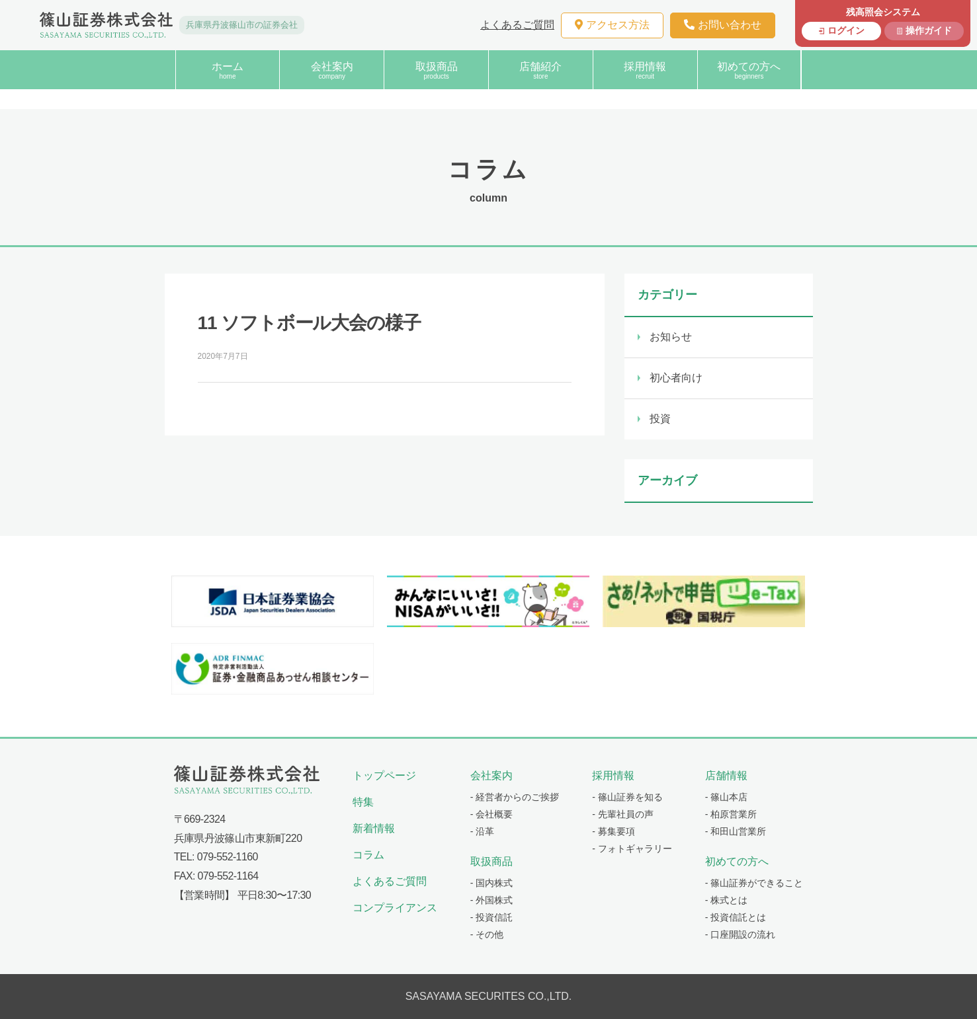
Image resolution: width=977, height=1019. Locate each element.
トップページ (384, 775)
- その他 (487, 934)
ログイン (846, 30)
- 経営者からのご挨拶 (515, 797)
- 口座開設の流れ (740, 934)
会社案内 (332, 70)
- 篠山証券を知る (627, 797)
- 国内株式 (491, 883)
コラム (368, 854)
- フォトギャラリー (632, 848)
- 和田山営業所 (736, 831)
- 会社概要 (491, 814)
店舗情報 (726, 775)
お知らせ (671, 336)
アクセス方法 (612, 24)
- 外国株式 (491, 900)
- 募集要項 (613, 831)
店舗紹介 (541, 70)
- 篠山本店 (726, 797)
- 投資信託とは (736, 917)
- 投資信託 (491, 917)
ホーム (228, 70)
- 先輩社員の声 (623, 814)
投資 (660, 418)
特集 (363, 802)
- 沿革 (482, 831)
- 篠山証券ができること (754, 883)
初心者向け (676, 377)
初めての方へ (749, 70)
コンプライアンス (395, 907)
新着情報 (374, 828)
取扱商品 (436, 70)
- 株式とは (726, 900)
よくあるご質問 (517, 24)
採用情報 (645, 70)
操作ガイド (929, 30)
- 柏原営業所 (731, 814)
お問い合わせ (722, 24)
